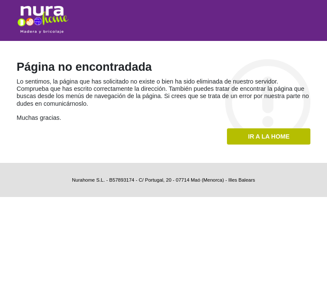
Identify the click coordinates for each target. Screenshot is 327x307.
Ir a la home (269, 136)
